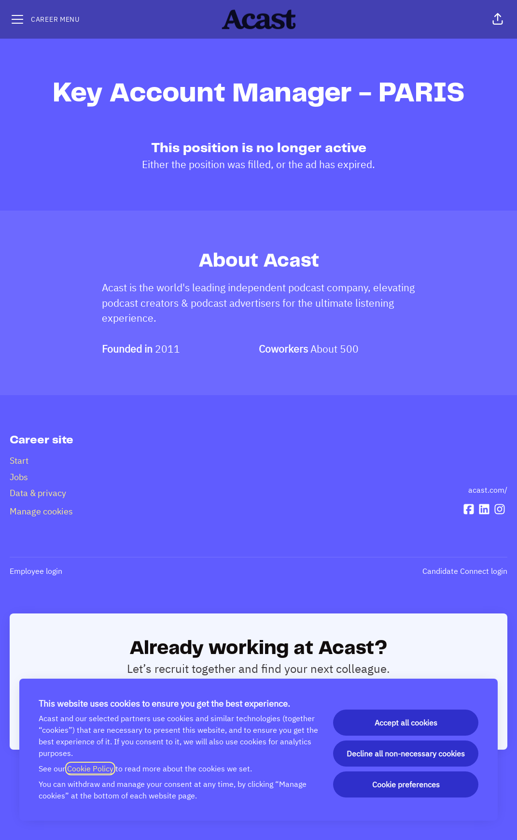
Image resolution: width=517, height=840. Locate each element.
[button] (497, 19)
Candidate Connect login (464, 571)
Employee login (36, 571)
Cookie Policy (90, 768)
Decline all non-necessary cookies (406, 753)
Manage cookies (41, 511)
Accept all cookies (406, 722)
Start (19, 460)
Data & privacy (38, 492)
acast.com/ (487, 490)
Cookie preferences (406, 784)
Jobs (19, 477)
